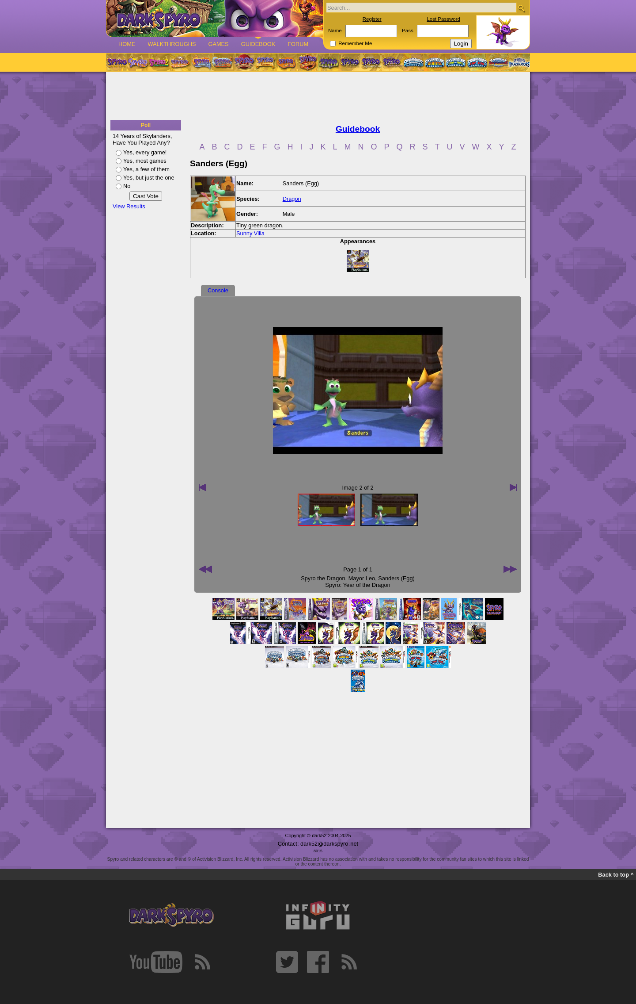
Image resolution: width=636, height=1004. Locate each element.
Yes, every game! (145, 152)
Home (126, 44)
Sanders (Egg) (396, 578)
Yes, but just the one (148, 177)
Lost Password (443, 19)
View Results (129, 206)
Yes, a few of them (146, 169)
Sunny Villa (250, 233)
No (126, 186)
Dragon (292, 198)
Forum (298, 44)
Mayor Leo (361, 578)
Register (372, 19)
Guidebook (258, 44)
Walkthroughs (172, 44)
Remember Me (355, 43)
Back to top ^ (616, 874)
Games (218, 44)
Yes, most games (145, 160)
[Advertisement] (318, 96)
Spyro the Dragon (323, 578)
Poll (146, 125)
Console (218, 290)
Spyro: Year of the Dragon (357, 585)
